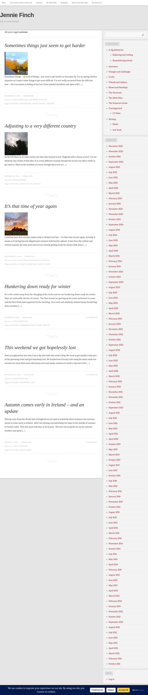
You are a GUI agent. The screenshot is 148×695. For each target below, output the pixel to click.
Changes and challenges (119, 71)
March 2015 (114, 533)
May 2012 (113, 643)
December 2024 (116, 209)
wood (28, 450)
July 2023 (113, 292)
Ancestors (113, 66)
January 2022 (115, 386)
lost (33, 382)
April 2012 (113, 648)
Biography (64, 3)
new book (33, 100)
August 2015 (114, 512)
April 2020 (113, 439)
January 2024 (115, 266)
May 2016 (113, 486)
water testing (39, 104)
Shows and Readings (118, 87)
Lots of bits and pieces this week (21, 3)
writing (50, 104)
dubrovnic (31, 264)
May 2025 (113, 182)
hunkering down (27, 325)
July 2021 (113, 418)
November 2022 (116, 334)
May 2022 (113, 365)
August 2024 (114, 230)
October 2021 (114, 402)
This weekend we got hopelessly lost (40, 347)
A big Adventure (20, 100)
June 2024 (113, 240)
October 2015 (115, 507)
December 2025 (116, 146)
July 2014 (113, 554)
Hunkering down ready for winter (38, 286)
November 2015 (116, 501)
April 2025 (113, 188)
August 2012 (114, 627)
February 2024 (115, 261)
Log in (111, 679)
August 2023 (114, 287)
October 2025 (115, 156)
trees (47, 264)
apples (14, 264)
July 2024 (113, 235)
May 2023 (113, 303)
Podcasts (39, 3)
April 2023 (113, 308)
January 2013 (115, 606)
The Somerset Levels (118, 103)
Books (115, 124)
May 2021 (113, 428)
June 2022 (113, 360)
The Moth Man (51, 3)
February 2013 (115, 601)
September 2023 (116, 282)
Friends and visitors (118, 82)
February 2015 (115, 538)
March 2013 (114, 596)
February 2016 (115, 491)
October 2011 (114, 664)
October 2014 (115, 549)
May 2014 (113, 559)
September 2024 (116, 224)
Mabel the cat (26, 184)
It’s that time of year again (31, 206)
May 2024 (113, 245)
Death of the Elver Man (80, 3)
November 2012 (116, 611)
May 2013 (113, 585)
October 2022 (115, 339)
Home (4, 3)
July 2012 (113, 632)
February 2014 (115, 569)
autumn (14, 104)
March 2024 (114, 256)
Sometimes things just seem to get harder (45, 45)
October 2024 (115, 219)
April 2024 (113, 250)
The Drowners (97, 3)
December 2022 (116, 329)
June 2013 (113, 580)
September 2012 (116, 622)
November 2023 (116, 271)
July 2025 (113, 172)
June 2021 (113, 423)
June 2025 (113, 177)
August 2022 (114, 350)
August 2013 (114, 575)
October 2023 (115, 277)
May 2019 (113, 449)
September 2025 (116, 162)
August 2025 (114, 167)
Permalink (28, 96)
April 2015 (113, 528)
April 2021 (113, 433)
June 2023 (113, 298)
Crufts (111, 77)
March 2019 (114, 454)
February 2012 (115, 658)
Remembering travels (39, 260)
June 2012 (113, 637)
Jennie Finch (17, 15)
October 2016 (114, 475)
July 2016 (113, 481)
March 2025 (114, 193)
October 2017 (114, 460)
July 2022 (113, 355)
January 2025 (115, 203)
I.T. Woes (117, 113)
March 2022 (114, 376)
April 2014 (113, 564)
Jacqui (22, 450)
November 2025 (116, 151)
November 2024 (116, 214)
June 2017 (113, 470)
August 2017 (114, 465)
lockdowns (24, 382)
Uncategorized (19, 180)
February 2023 (115, 318)
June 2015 (113, 522)
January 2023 (115, 324)
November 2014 (116, 543)
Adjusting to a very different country (40, 126)
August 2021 (114, 413)
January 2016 (115, 496)
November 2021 (116, 397)
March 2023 (114, 313)
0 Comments (91, 318)
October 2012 (114, 616)
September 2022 (116, 345)
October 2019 (115, 444)
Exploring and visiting (123, 55)
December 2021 (116, 392)
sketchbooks (25, 104)
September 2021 (116, 407)
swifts (40, 264)
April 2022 (113, 371)
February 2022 (115, 381)
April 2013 (113, 590)
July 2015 (113, 517)
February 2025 (115, 198)
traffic (37, 184)
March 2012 (114, 653)
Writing (42, 100)
